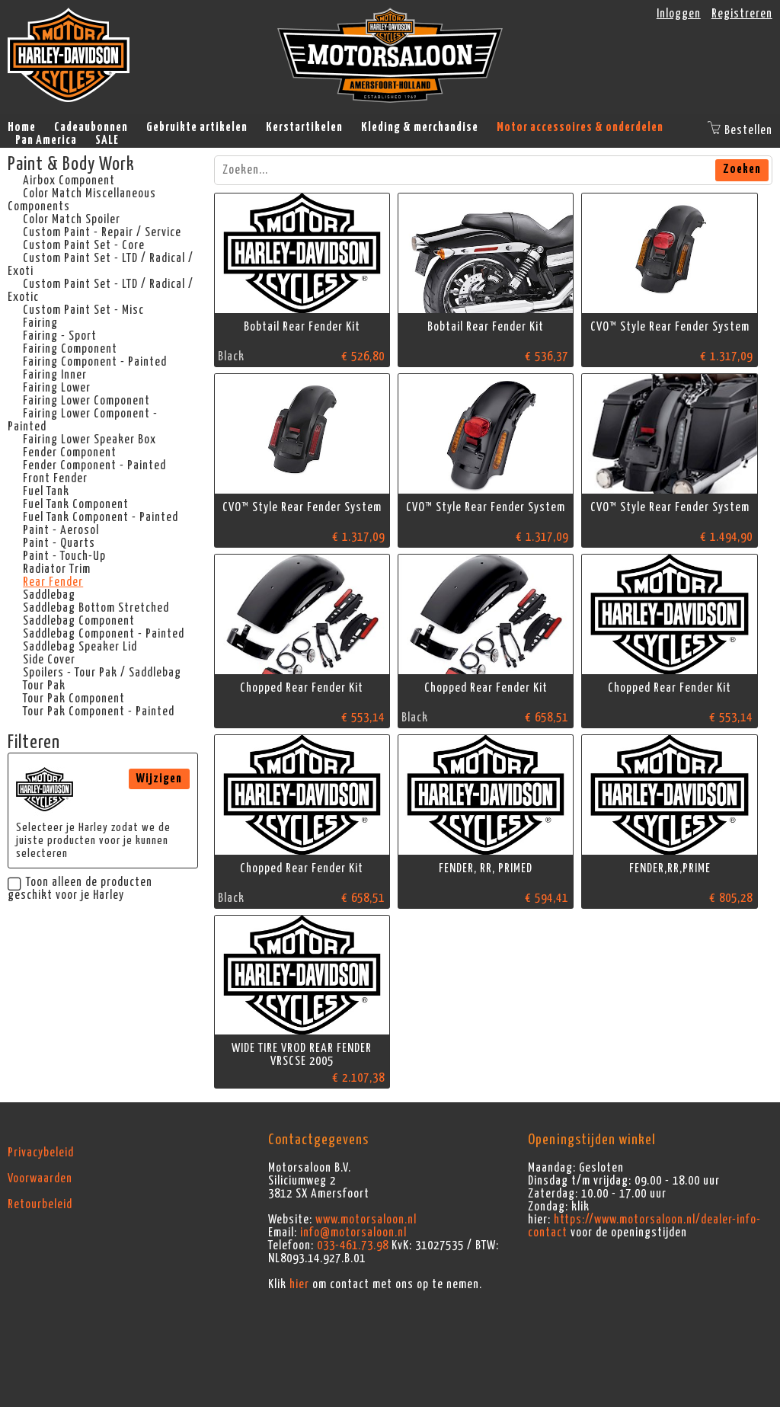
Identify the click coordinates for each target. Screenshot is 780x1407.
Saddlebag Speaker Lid (80, 647)
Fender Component (70, 452)
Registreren (741, 14)
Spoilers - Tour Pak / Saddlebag (102, 673)
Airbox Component (69, 180)
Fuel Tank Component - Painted (100, 517)
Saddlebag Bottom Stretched (96, 608)
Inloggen (679, 14)
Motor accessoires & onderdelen (580, 127)
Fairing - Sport (60, 336)
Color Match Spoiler (71, 219)
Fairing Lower (57, 388)
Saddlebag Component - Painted (103, 634)
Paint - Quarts (59, 543)
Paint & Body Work (71, 164)
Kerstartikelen (304, 127)
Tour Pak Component (74, 698)
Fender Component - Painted (94, 465)
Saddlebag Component (79, 621)
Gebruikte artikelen (197, 127)
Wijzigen (159, 778)
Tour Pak (44, 686)
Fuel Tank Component (76, 504)
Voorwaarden (40, 1178)
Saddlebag (49, 595)
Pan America (46, 140)
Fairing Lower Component (86, 401)
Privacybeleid (41, 1152)
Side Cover (49, 660)
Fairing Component (70, 349)
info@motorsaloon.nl (353, 1232)
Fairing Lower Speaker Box (89, 439)
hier (299, 1284)
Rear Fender (53, 582)
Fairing (40, 323)
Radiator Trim (57, 569)
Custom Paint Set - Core (84, 245)
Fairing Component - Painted (95, 362)
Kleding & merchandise (419, 127)
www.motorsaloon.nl (366, 1220)
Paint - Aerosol (61, 530)
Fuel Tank (46, 491)
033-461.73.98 (352, 1245)
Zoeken (742, 169)
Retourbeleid (40, 1204)
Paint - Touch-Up (64, 556)
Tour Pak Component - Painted (98, 711)
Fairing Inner (55, 375)
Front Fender (55, 478)
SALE (107, 140)
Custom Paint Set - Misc (83, 310)
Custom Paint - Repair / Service (102, 232)
